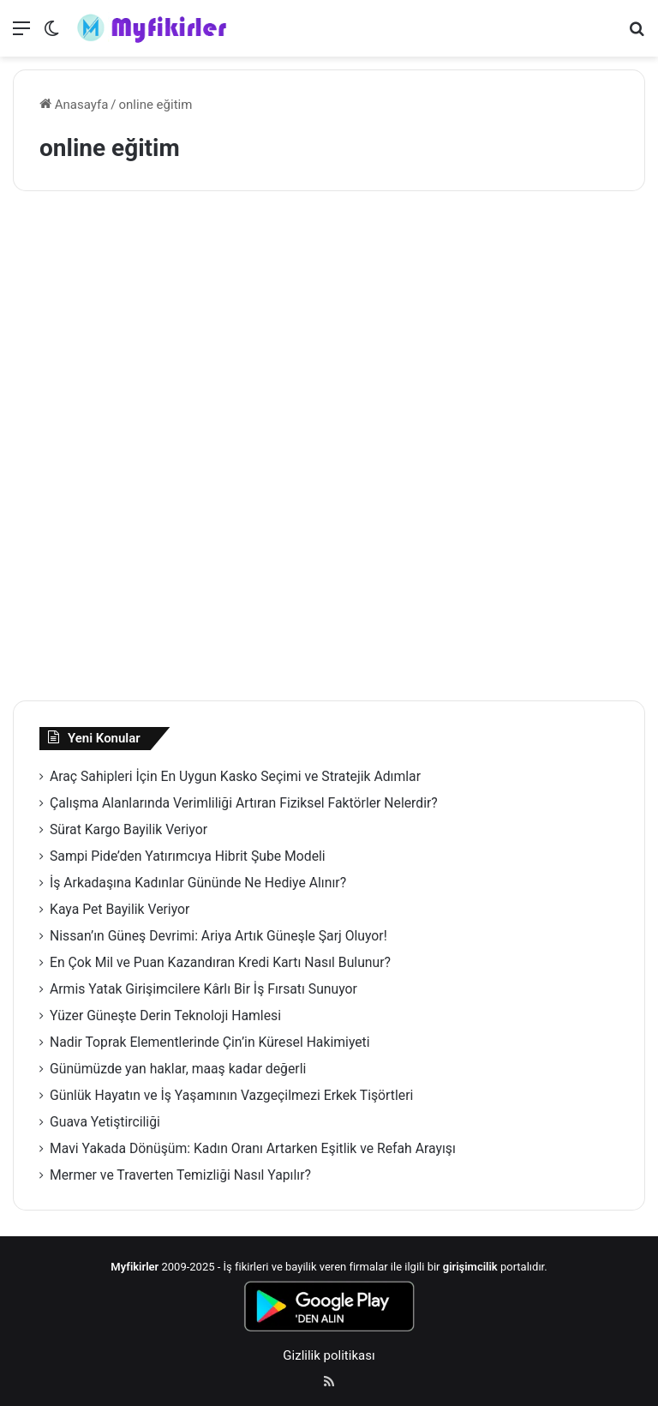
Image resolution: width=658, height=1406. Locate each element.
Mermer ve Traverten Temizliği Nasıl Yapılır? (180, 1175)
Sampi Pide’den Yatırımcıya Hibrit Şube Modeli (188, 856)
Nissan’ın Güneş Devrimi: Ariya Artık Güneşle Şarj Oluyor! (218, 936)
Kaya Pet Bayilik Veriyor (119, 909)
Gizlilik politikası (328, 1355)
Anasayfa (73, 104)
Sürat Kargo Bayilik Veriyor (128, 829)
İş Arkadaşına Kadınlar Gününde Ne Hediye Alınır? (198, 882)
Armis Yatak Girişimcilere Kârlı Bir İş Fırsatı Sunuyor (203, 989)
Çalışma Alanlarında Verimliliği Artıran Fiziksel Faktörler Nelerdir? (244, 803)
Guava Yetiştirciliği (105, 1122)
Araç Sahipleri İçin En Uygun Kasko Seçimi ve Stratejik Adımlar (235, 776)
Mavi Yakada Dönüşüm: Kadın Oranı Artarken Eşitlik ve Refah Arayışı (253, 1148)
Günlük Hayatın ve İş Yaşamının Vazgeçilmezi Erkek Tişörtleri (231, 1095)
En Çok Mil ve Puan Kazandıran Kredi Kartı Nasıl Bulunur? (220, 962)
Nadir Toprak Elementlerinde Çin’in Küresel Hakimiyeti (210, 1042)
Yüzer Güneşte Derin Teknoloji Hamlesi (165, 1015)
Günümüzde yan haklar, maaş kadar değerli (178, 1069)
